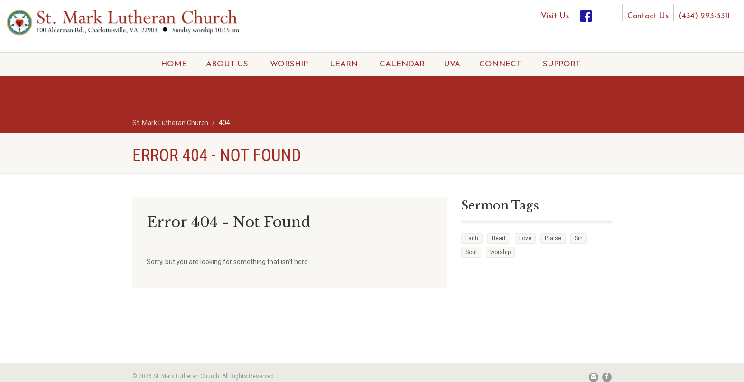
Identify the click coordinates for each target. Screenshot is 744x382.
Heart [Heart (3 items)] (499, 238)
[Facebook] (586, 12)
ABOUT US (227, 64)
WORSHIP (289, 64)
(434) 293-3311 (704, 16)
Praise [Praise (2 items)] (553, 238)
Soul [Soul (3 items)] (471, 252)
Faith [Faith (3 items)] (471, 238)
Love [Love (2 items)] (525, 238)
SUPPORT (561, 64)
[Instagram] (610, 9)
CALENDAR (402, 64)
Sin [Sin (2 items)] (579, 238)
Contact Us (648, 16)
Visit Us (555, 16)
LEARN (344, 64)
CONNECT (500, 64)
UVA (452, 64)
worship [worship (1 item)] (500, 252)
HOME (174, 64)
